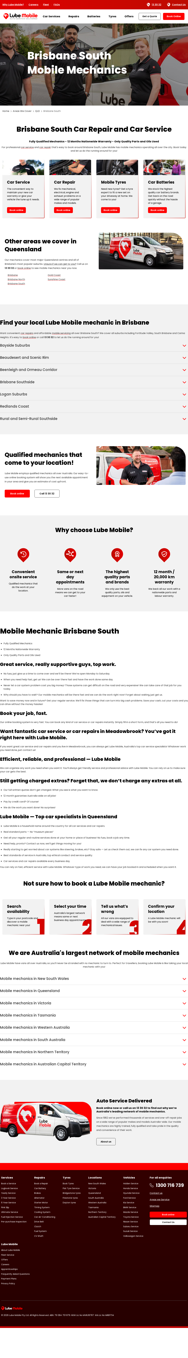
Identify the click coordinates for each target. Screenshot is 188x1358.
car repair (45, 147)
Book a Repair (41, 1213)
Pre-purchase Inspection (14, 1251)
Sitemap (154, 1236)
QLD (37, 111)
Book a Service (8, 1213)
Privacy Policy (8, 1313)
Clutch (37, 1256)
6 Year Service (8, 1232)
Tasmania (93, 1237)
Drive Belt (39, 1251)
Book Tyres (68, 1213)
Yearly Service (8, 1223)
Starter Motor (41, 1232)
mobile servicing (61, 333)
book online (24, 268)
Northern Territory (97, 1242)
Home (5, 111)
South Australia (96, 1227)
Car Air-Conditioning (44, 1246)
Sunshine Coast (56, 279)
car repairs (27, 333)
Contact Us (176, 5)
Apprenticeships (9, 1299)
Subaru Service (131, 1256)
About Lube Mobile (10, 1280)
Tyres (112, 16)
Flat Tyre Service (71, 1218)
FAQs (57, 4)
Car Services (51, 16)
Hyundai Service (131, 1223)
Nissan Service (130, 1251)
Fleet (46, 4)
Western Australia (97, 1232)
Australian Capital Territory (102, 1246)
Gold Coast (54, 275)
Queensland (94, 1223)
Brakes (37, 1223)
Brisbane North (16, 279)
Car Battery (40, 1218)
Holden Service (130, 1213)
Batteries (93, 16)
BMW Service (129, 1237)
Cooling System (42, 1242)
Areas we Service (159, 1229)
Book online (16, 210)
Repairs (73, 16)
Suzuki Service (130, 1261)
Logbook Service (9, 1218)
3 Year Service (8, 1227)
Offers (129, 16)
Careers (33, 4)
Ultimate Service (9, 1242)
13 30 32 (154, 5)
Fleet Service (7, 1284)
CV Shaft (38, 1265)
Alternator (39, 1227)
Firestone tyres (70, 1227)
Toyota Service (131, 1246)
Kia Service (128, 1232)
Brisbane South (16, 283)
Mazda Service (130, 1242)
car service (27, 147)
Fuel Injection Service (12, 1246)
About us (106, 1171)
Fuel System (40, 1261)
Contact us (156, 1223)
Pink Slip (5, 1237)
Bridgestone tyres (72, 1223)
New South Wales (97, 1213)
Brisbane (13, 275)
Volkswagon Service (133, 1265)
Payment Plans (8, 1308)
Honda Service (130, 1218)
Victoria (92, 1218)
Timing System (42, 1237)
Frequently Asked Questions (15, 1303)
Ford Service (129, 1227)
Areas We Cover (22, 111)
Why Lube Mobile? (13, 4)
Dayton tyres (69, 1232)
